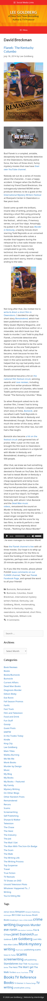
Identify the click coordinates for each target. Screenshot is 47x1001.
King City (8, 743)
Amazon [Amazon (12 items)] (20, 911)
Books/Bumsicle (12, 674)
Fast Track (9, 709)
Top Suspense (11, 865)
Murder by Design (13, 766)
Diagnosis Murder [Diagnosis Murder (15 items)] (28, 925)
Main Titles (9, 751)
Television (9, 823)
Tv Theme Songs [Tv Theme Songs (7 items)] (30, 983)
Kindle (7, 739)
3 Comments (13, 619)
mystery (28, 608)
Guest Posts (10, 728)
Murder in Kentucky (13, 608)
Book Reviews (10, 667)
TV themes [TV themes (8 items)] (18, 983)
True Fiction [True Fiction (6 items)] (24, 972)
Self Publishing (11, 815)
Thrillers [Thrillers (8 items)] (12, 972)
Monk (17, 604)
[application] (23, 536)
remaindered (22, 612)
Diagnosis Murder (13, 690)
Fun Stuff (8, 720)
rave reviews (22, 382)
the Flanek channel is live (21, 546)
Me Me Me (9, 758)
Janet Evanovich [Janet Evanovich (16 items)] (23, 934)
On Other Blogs (11, 792)
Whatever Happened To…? (17, 888)
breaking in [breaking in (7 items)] (14, 920)
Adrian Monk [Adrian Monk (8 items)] (9, 912)
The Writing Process (14, 861)
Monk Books (10, 762)
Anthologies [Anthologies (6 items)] (7, 915)
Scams (7, 808)
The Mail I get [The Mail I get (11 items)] (25, 967)
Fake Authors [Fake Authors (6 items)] (22, 930)
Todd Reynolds (11, 616)
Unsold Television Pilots (15, 884)
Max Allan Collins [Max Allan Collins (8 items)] (11, 944)
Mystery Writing (12, 789)
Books (7, 670)
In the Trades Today (13, 735)
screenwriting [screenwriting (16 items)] (13, 959)
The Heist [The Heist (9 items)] (13, 967)
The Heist (8, 831)
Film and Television (13, 712)
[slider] (20, 536)
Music (7, 770)
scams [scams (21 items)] (21, 954)
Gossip (7, 724)
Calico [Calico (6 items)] (21, 920)
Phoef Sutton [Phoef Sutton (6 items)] (20, 950)
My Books (8, 777)
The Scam (8, 850)
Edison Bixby (10, 693)
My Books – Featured (14, 781)
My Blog (8, 773)
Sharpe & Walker (12, 819)
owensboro (9, 612)
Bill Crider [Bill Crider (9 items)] (16, 915)
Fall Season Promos (13, 701)
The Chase (9, 827)
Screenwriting (11, 812)
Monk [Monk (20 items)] (23, 944)
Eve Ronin (9, 697)
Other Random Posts (14, 796)
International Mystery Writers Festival (22, 194)
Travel (7, 869)
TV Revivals (9, 876)
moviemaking (28, 604)
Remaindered (23, 589)
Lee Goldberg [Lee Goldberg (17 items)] (22, 939)
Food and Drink (11, 716)
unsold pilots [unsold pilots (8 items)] (19, 988)
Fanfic (7, 705)
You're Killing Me (12, 895)
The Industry (10, 834)
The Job (7, 838)
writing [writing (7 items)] (27, 988)
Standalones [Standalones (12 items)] (11, 963)
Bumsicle (11, 589)
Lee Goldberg (23, 12)
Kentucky (24, 600)
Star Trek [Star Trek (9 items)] (23, 963)
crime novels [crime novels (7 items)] (28, 920)
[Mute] (33, 536)
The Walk (8, 853)
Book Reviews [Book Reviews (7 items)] (27, 915)
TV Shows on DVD (12, 880)
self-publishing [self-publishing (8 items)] (30, 960)
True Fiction (9, 873)
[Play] (7, 536)
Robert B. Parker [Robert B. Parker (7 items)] (10, 955)
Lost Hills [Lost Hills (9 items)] (37, 939)
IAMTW (7, 731)
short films (35, 612)
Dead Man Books (12, 686)
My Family (9, 785)
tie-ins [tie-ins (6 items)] (18, 972)
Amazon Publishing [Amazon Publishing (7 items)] (32, 912)
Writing (7, 892)
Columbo (21, 593)
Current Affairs (11, 682)
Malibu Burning (11, 754)
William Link (25, 616)
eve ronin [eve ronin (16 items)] (10, 930)
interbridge (39, 997)
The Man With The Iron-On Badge (20, 846)
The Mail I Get (11, 842)
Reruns (7, 804)
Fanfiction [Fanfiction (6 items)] (30, 930)
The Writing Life (12, 857)
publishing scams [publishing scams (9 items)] (32, 949)
